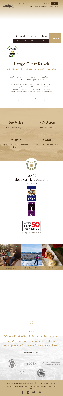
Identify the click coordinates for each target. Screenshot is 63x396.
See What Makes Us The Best (31, 99)
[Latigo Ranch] (8, 6)
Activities (36, 7)
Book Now (55, 38)
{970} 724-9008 (51, 383)
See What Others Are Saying (31, 352)
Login (2, 394)
